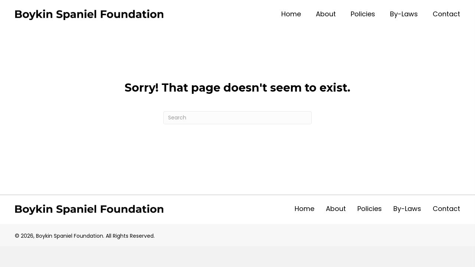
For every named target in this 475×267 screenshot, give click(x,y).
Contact (446, 208)
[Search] (237, 117)
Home (304, 208)
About (336, 208)
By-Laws (407, 208)
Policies (369, 208)
